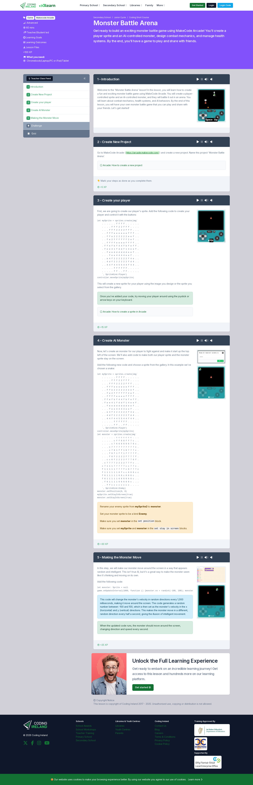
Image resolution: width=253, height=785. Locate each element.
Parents (119, 733)
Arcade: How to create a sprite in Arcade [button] (123, 311)
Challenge (34, 126)
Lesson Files (31, 47)
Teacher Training (85, 733)
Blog (157, 729)
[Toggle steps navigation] (84, 78)
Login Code (225, 5)
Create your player (38, 102)
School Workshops (86, 729)
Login (211, 5)
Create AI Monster (38, 110)
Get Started (197, 5)
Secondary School (114, 5)
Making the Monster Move (42, 118)
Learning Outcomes (34, 42)
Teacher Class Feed (40, 78)
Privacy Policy (162, 740)
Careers (159, 733)
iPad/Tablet (62, 60)
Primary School (89, 5)
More (160, 5)
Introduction (34, 86)
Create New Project (39, 94)
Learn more (195, 779)
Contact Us (160, 725)
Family (149, 5)
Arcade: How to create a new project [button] (121, 165)
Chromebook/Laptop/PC (38, 60)
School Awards (84, 725)
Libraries (135, 5)
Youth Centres (122, 729)
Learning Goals (32, 37)
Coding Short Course (139, 17)
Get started (143, 687)
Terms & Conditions (165, 736)
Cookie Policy (162, 743)
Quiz (31, 134)
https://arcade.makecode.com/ (142, 152)
